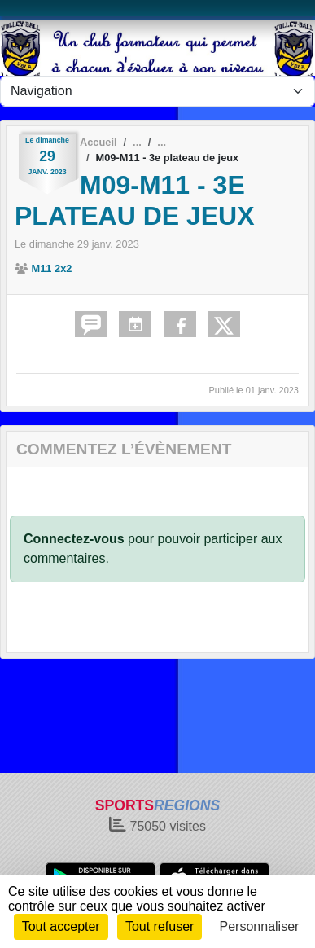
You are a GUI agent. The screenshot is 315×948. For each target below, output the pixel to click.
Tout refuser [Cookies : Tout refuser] (159, 926)
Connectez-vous (74, 539)
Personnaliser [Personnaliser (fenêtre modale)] (260, 926)
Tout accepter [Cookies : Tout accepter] (61, 926)
